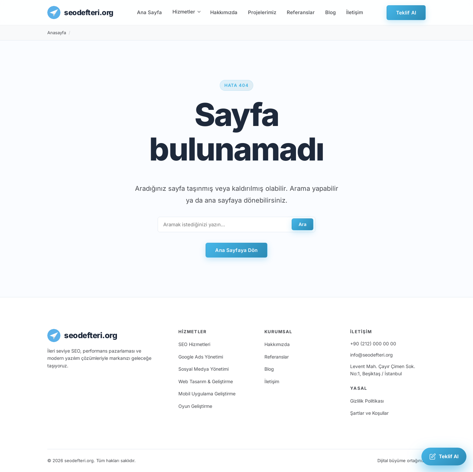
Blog (330, 12)
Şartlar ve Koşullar (369, 413)
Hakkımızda (223, 12)
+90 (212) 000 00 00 (373, 343)
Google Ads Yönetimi (200, 357)
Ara (302, 224)
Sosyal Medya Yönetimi (203, 369)
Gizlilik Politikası (367, 401)
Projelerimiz (262, 12)
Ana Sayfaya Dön (236, 250)
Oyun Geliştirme (195, 406)
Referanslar (301, 12)
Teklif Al (406, 13)
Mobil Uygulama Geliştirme (207, 393)
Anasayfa (56, 32)
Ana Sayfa (149, 12)
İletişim (354, 12)
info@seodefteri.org (371, 355)
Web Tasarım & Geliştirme (205, 381)
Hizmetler (183, 12)
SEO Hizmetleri (194, 344)
